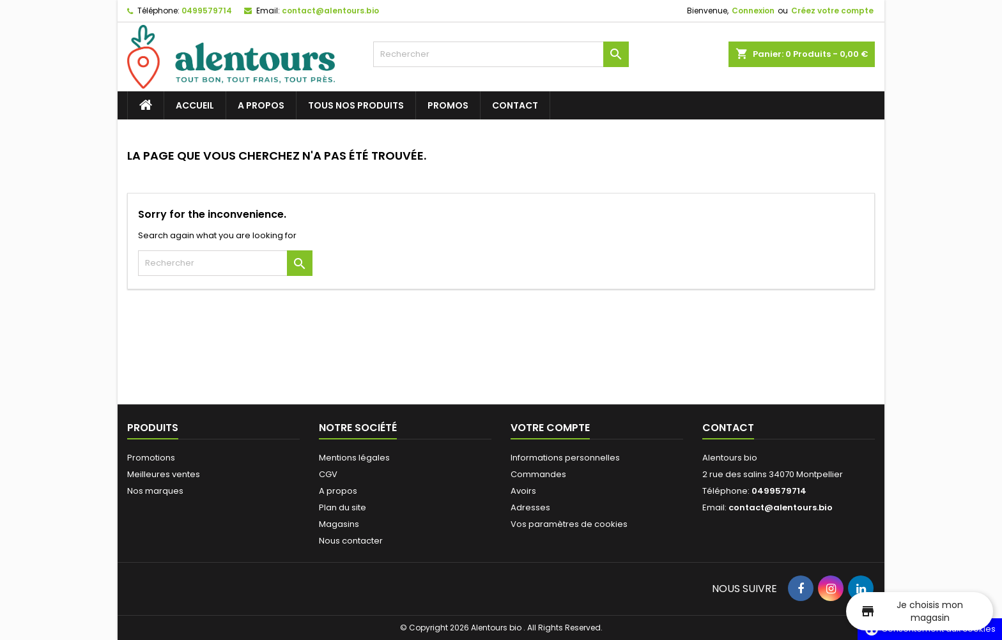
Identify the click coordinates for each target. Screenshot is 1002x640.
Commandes (538, 474)
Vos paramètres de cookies (569, 524)
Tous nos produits (356, 105)
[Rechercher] (501, 54)
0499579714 (206, 10)
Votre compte (550, 427)
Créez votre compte (832, 10)
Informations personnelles (565, 458)
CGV (328, 474)
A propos (261, 105)
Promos (448, 105)
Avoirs (523, 491)
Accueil (195, 105)
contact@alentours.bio (330, 10)
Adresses (530, 507)
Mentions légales (354, 458)
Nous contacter (351, 541)
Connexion (753, 10)
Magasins (339, 524)
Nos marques (155, 491)
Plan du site (342, 507)
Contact (515, 105)
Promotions (151, 458)
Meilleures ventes (163, 474)
